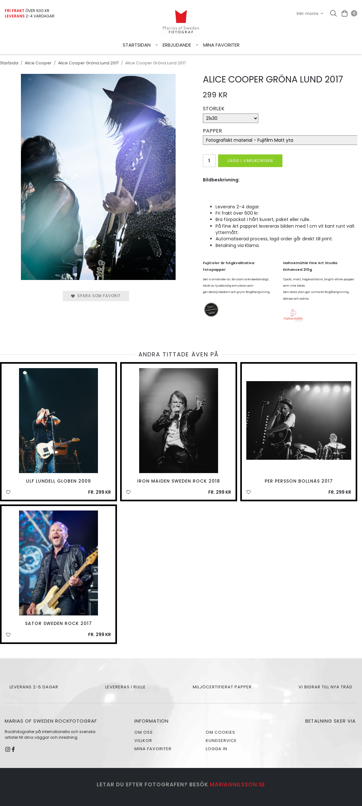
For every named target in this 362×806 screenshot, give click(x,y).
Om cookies (220, 732)
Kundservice (221, 741)
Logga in (216, 749)
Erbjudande (177, 45)
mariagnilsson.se (237, 784)
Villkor (143, 741)
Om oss (143, 732)
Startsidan (137, 45)
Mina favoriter (221, 45)
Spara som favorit (96, 295)
